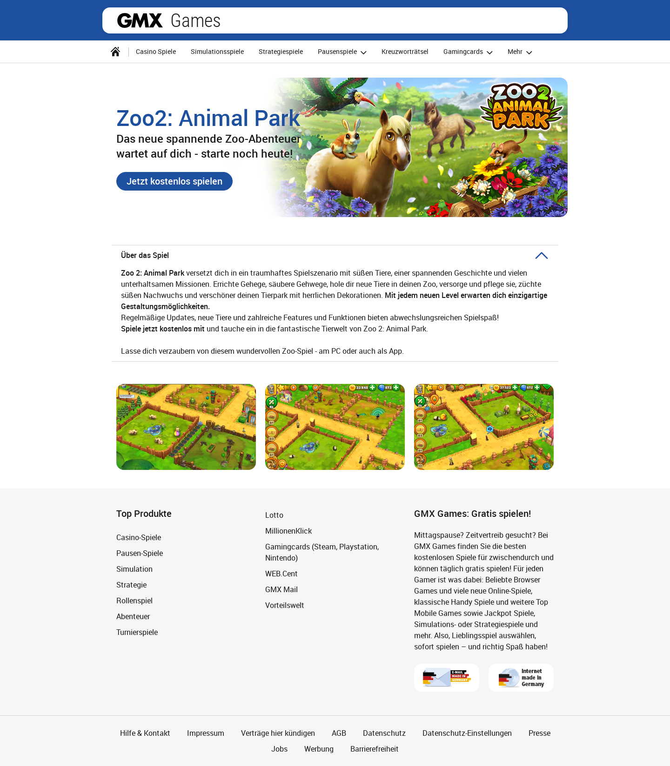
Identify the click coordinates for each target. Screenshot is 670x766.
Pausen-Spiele (139, 553)
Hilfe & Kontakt (145, 733)
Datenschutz (384, 733)
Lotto (274, 515)
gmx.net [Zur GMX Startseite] (140, 20)
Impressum (205, 733)
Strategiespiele (281, 51)
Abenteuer (133, 616)
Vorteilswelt (284, 605)
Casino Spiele (156, 51)
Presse (539, 733)
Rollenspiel (134, 600)
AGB (339, 733)
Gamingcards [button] (469, 52)
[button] (174, 181)
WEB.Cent (281, 573)
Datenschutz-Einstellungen (467, 733)
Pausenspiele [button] (343, 52)
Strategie (131, 585)
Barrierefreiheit (374, 749)
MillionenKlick (288, 531)
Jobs (279, 749)
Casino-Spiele (138, 537)
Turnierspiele (137, 632)
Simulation (134, 569)
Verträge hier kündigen (278, 733)
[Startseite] (115, 51)
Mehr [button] (521, 52)
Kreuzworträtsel (405, 51)
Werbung (319, 749)
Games (195, 20)
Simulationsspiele (217, 51)
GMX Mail (281, 589)
